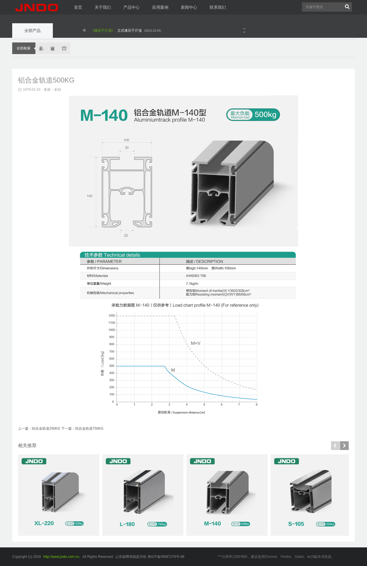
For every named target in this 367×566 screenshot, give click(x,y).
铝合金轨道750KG (89, 428)
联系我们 (218, 7)
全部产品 (32, 30)
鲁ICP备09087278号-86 (166, 557)
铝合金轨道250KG (46, 428)
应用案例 (160, 7)
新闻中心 (189, 7)
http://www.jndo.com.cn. (61, 557)
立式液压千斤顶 (129, 30)
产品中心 (131, 7)
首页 (78, 7)
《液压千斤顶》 (103, 30)
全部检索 (23, 48)
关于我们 (103, 7)
